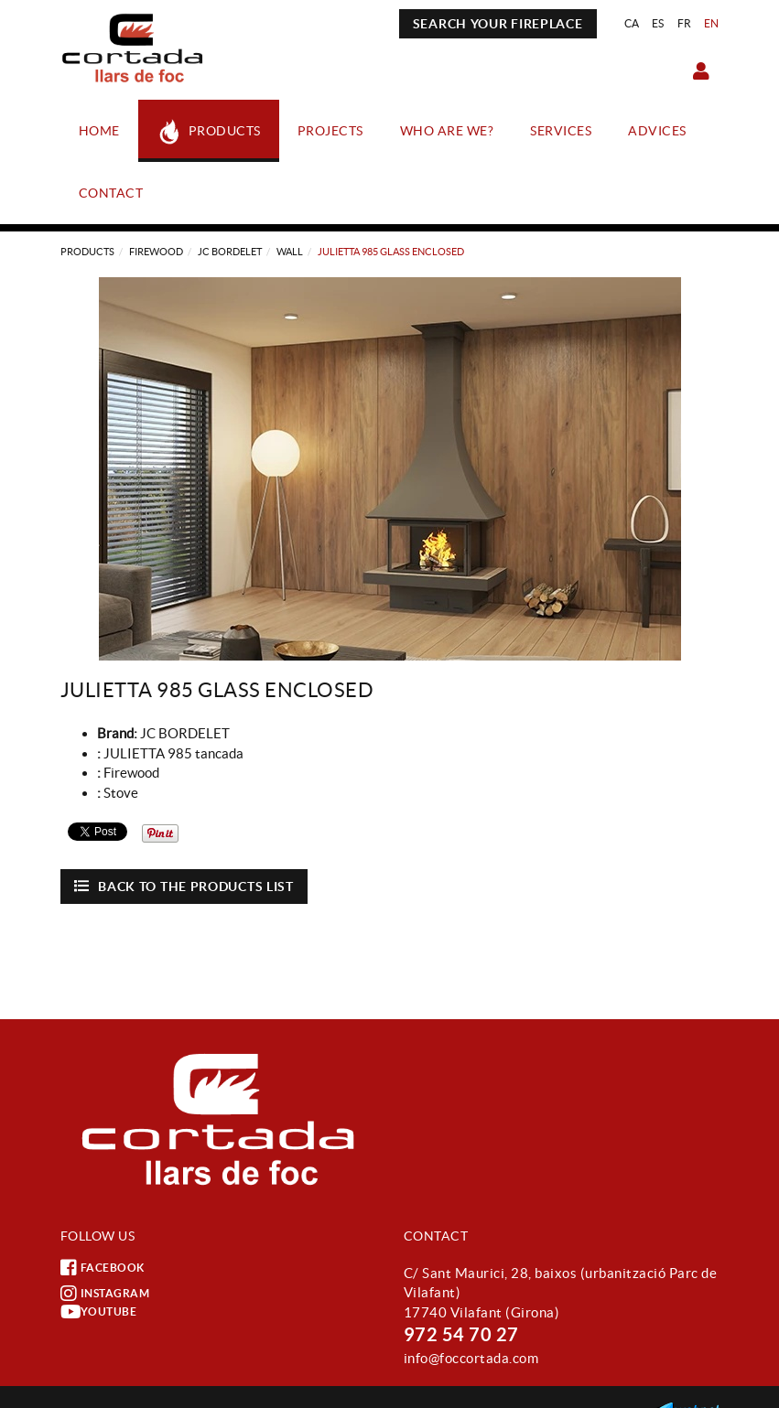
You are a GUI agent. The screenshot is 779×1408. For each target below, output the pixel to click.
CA (632, 23)
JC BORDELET (230, 251)
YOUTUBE (98, 1312)
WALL (289, 251)
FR (684, 23)
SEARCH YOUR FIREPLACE (498, 23)
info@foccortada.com (471, 1358)
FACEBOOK (102, 1268)
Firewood (156, 251)
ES (658, 23)
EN (711, 23)
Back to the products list (184, 886)
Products (87, 251)
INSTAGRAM (105, 1293)
